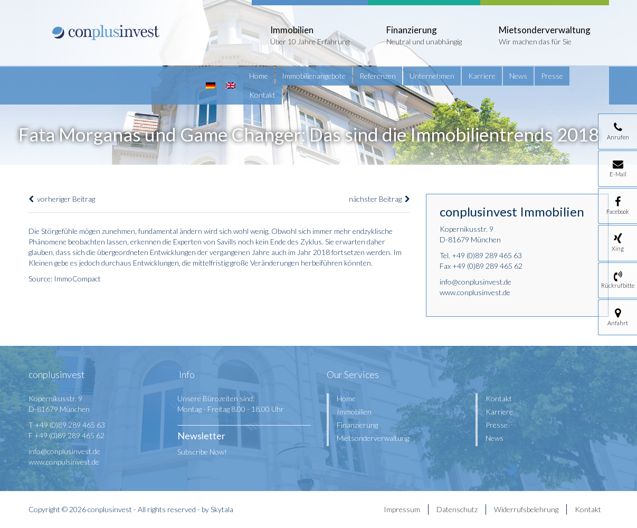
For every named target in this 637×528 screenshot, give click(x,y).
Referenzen (377, 75)
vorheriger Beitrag (61, 198)
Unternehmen (432, 75)
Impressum (402, 509)
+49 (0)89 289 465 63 (487, 255)
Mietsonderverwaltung (373, 437)
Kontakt (262, 94)
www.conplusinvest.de (475, 292)
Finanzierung (357, 424)
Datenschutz (457, 509)
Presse (552, 75)
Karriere (482, 75)
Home (258, 75)
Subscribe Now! (202, 451)
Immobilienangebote (314, 75)
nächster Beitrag (379, 198)
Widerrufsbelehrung (526, 509)
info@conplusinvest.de (475, 281)
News (518, 75)
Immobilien (354, 411)
